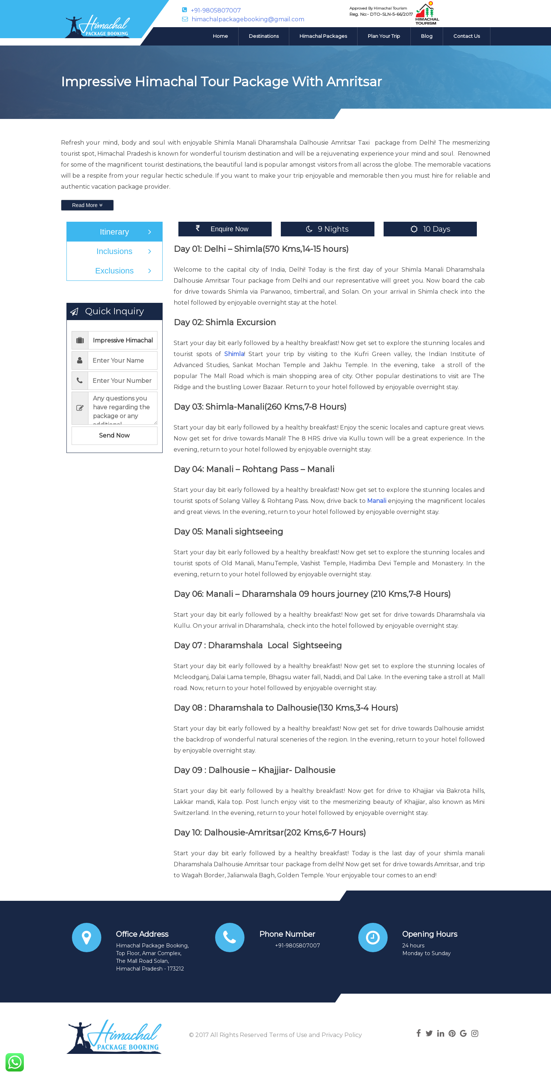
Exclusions (114, 270)
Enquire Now (230, 229)
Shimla (234, 354)
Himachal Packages (323, 36)
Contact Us (466, 36)
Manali (376, 500)
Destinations (264, 36)
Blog (426, 36)
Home (220, 36)
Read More (87, 205)
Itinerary (114, 231)
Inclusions (115, 251)
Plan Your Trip (384, 36)
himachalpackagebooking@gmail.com (248, 19)
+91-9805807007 (216, 10)
